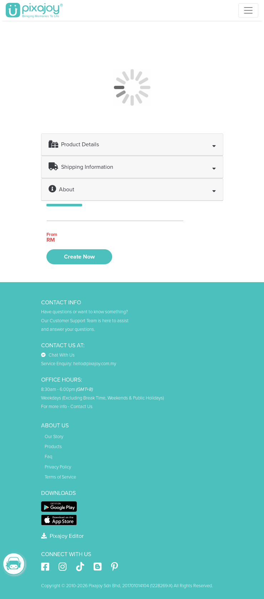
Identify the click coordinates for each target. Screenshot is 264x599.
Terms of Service (60, 477)
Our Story (54, 437)
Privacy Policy (58, 467)
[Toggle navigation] (248, 10)
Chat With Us (58, 355)
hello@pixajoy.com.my (94, 364)
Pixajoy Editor (62, 536)
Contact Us (81, 406)
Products (53, 447)
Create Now (79, 256)
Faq (48, 457)
